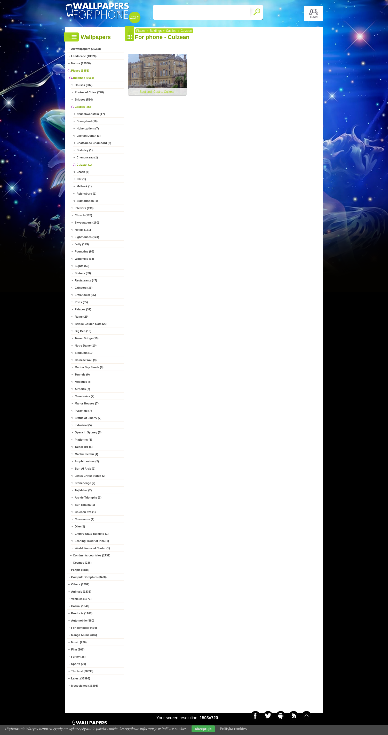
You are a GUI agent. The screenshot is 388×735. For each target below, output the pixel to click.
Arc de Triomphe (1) (88, 497)
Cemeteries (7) (84, 396)
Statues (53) (83, 273)
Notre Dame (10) (86, 345)
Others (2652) (80, 584)
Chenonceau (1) (87, 157)
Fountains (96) (84, 251)
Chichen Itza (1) (85, 512)
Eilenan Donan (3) (89, 135)
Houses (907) (83, 85)
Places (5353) (80, 70)
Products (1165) (82, 613)
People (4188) (80, 569)
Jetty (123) (82, 244)
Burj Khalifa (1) (85, 504)
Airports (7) (82, 389)
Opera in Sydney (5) (88, 432)
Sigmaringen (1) (87, 200)
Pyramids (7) (83, 410)
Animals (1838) (81, 591)
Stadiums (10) (84, 352)
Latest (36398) (80, 678)
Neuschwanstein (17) (91, 114)
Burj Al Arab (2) (85, 468)
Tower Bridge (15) (87, 338)
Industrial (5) (83, 425)
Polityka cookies (233, 728)
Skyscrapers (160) (87, 222)
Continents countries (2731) (91, 555)
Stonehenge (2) (85, 483)
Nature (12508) (81, 63)
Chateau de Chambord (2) (94, 142)
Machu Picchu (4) (86, 454)
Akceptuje (203, 728)
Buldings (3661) (83, 77)
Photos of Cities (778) (89, 92)
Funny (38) (78, 656)
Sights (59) (82, 265)
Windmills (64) (84, 258)
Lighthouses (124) (87, 237)
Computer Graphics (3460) (89, 577)
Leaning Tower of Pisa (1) (92, 540)
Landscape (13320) (84, 56)
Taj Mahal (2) (83, 490)
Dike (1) (80, 526)
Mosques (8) (83, 381)
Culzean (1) (84, 164)
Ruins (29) (82, 316)
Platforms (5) (83, 439)
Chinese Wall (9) (86, 360)
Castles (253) (83, 106)
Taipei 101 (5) (84, 446)
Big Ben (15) (83, 331)
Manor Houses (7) (87, 403)
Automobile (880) (82, 620)
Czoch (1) (83, 171)
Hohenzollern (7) (88, 128)
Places (141, 31)
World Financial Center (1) (92, 548)
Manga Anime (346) (84, 635)
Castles (171, 31)
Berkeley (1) (85, 150)
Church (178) (83, 215)
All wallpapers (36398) (86, 48)
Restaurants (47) (86, 280)
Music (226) (79, 642)
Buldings (156, 31)
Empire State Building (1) (92, 533)
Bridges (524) (84, 99)
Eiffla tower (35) (85, 294)
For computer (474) (84, 627)
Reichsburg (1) (87, 193)
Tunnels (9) (82, 374)
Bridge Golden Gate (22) (91, 323)
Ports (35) (81, 302)
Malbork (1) (84, 186)
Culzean (186, 31)
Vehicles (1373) (81, 598)
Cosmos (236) (82, 562)
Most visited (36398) (84, 685)
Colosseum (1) (84, 519)
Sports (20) (78, 663)
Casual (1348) (80, 606)
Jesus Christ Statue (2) (90, 475)
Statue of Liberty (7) (88, 417)
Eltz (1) (81, 179)
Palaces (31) (83, 309)
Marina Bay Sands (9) (89, 367)
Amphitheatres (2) (87, 461)
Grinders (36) (83, 287)
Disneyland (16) (87, 121)
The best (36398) (82, 671)
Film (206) (77, 649)
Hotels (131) (83, 229)
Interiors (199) (84, 208)
